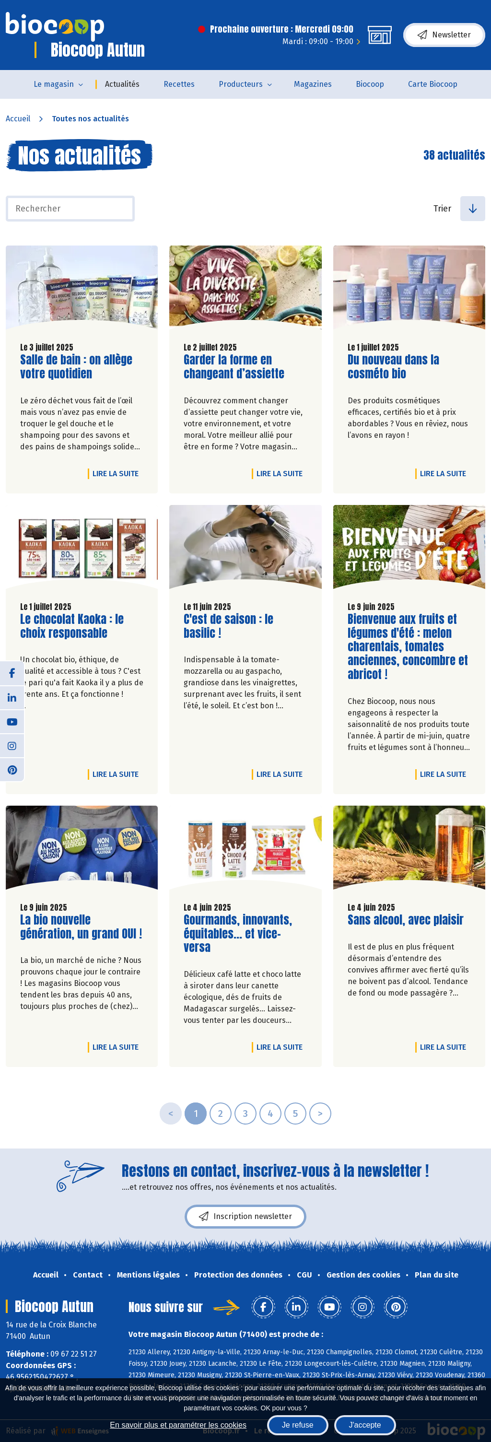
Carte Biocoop (432, 84)
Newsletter (444, 35)
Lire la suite (118, 473)
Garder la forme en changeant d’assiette (238, 367)
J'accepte (365, 1425)
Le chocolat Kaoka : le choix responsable (74, 626)
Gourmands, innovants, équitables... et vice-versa (238, 933)
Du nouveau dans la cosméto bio (402, 367)
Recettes (179, 84)
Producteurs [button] (241, 84)
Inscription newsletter (245, 1216)
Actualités (122, 84)
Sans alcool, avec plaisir (406, 920)
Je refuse (298, 1425)
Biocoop (370, 84)
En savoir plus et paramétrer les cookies (178, 1425)
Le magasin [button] (54, 84)
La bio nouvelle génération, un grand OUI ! (81, 927)
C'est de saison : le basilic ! (238, 626)
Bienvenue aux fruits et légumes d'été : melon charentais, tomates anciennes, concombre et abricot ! (408, 646)
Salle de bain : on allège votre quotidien (76, 367)
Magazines (313, 84)
